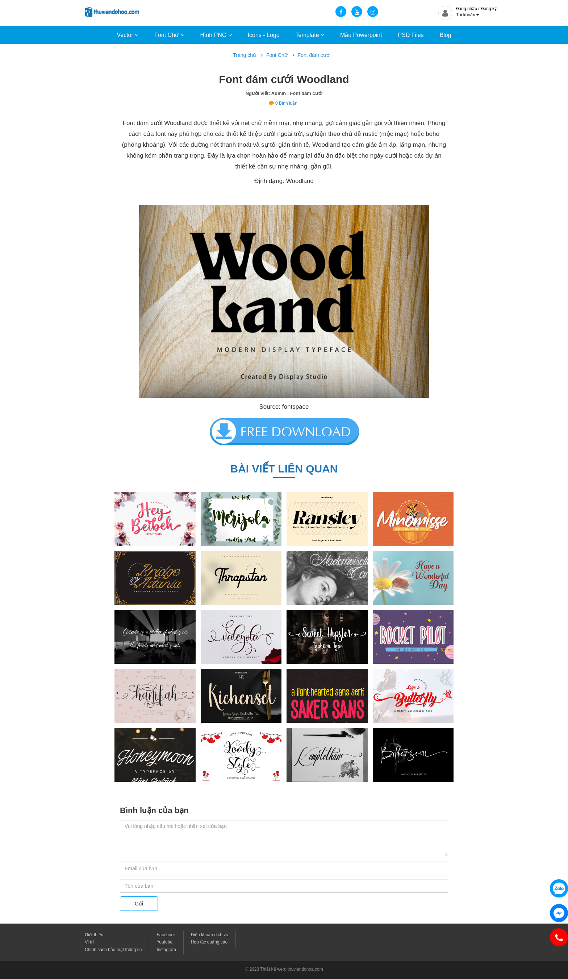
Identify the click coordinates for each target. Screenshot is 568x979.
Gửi (139, 904)
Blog (445, 35)
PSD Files (410, 35)
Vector (127, 35)
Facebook (166, 934)
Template (310, 35)
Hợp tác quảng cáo (209, 942)
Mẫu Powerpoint (361, 35)
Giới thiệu (94, 934)
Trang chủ (244, 55)
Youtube (164, 942)
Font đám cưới (314, 55)
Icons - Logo (264, 35)
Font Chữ (169, 35)
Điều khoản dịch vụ (209, 934)
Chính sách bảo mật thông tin (113, 949)
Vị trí (89, 942)
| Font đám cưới (304, 93)
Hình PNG (215, 35)
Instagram (166, 949)
